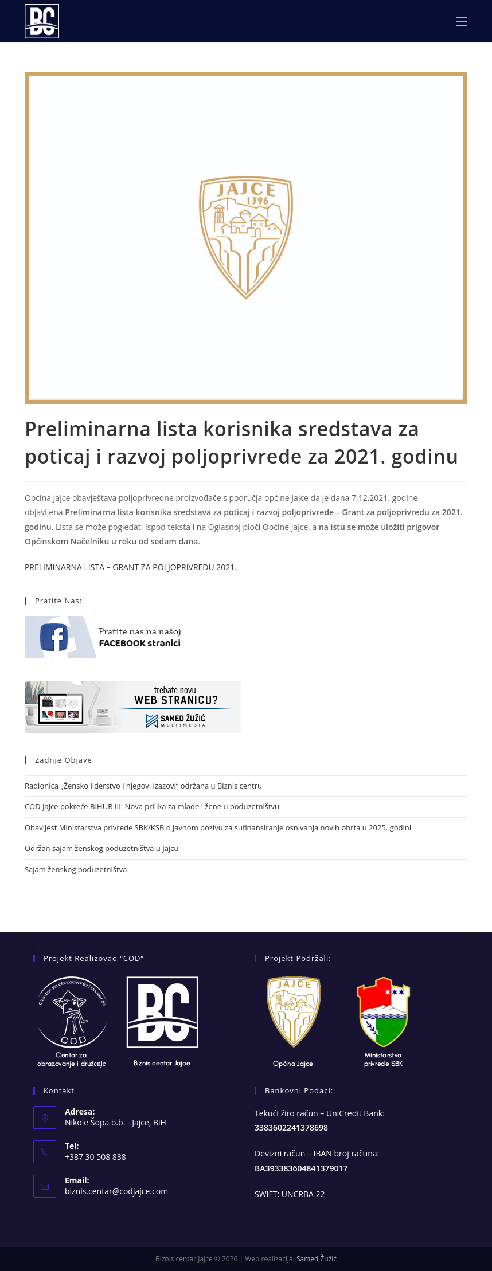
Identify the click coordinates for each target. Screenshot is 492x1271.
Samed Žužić (316, 1259)
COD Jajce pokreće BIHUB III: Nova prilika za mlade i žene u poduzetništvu (152, 806)
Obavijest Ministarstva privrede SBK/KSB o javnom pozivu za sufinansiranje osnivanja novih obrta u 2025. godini (218, 827)
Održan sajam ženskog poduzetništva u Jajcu (101, 848)
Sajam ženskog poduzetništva (76, 869)
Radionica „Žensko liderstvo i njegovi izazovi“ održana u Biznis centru (143, 785)
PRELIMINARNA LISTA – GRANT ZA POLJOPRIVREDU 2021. (131, 567)
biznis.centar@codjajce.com (116, 1191)
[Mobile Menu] (461, 21)
